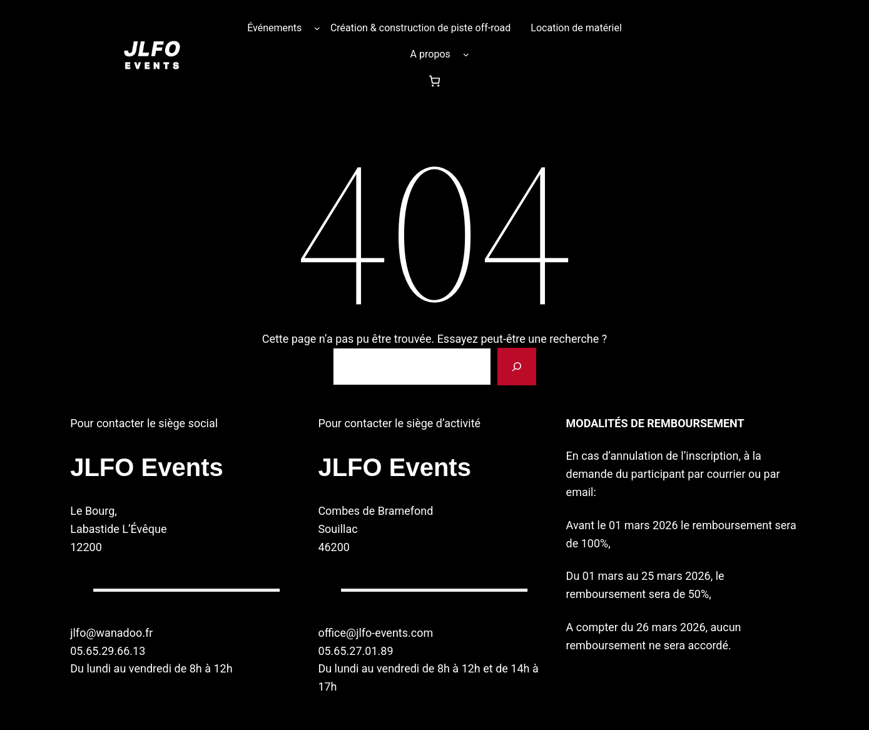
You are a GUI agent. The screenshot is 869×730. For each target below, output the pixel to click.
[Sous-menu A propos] (466, 54)
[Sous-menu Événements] (317, 28)
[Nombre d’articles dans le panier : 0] (434, 81)
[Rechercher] (516, 366)
